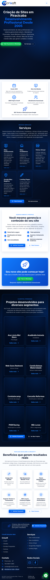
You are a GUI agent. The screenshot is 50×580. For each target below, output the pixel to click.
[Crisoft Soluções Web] (9, 3)
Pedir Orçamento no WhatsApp (11, 44)
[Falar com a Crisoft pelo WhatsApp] (46, 575)
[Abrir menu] (46, 3)
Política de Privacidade (31, 577)
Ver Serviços (29, 44)
